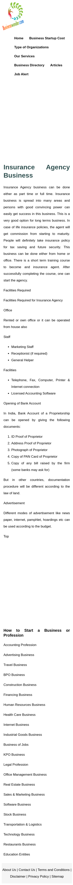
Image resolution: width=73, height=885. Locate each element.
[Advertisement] (36, 117)
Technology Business (19, 834)
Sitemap (57, 876)
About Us (9, 870)
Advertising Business (19, 655)
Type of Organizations (31, 47)
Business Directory (29, 65)
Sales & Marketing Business (24, 794)
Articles (56, 65)
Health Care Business (19, 715)
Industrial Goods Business (23, 735)
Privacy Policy (38, 876)
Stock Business (15, 814)
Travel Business (15, 665)
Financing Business (18, 695)
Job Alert (21, 74)
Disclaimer (18, 876)
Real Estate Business (19, 784)
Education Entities (17, 854)
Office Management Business (25, 774)
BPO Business (14, 675)
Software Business (17, 804)
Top (6, 536)
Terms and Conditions (53, 870)
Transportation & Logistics (23, 824)
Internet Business (16, 725)
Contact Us (26, 870)
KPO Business (14, 755)
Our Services (24, 56)
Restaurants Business (20, 844)
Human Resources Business (24, 705)
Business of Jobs (16, 745)
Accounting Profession (20, 645)
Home (18, 38)
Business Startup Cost (47, 38)
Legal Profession (16, 764)
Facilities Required (17, 290)
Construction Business (20, 685)
